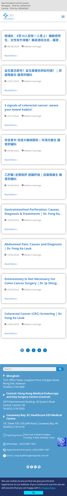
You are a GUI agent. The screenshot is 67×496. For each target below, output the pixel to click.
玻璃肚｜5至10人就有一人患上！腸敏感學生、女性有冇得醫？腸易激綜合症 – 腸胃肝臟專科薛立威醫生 (33, 40)
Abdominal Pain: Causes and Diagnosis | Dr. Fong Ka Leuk (33, 246)
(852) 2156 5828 (15, 387)
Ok (33, 492)
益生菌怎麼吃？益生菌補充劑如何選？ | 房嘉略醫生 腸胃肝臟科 (33, 72)
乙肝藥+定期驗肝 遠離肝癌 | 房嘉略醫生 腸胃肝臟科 (33, 176)
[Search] (60, 369)
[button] (63, 16)
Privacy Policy (48, 487)
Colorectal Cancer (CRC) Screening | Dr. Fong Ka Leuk (33, 315)
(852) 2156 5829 (15, 408)
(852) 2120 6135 (15, 426)
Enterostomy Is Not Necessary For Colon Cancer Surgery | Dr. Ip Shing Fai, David (31, 283)
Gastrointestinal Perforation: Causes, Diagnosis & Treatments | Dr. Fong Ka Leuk (32, 213)
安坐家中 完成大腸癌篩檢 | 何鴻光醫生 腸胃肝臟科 (32, 142)
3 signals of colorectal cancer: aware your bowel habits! (31, 107)
